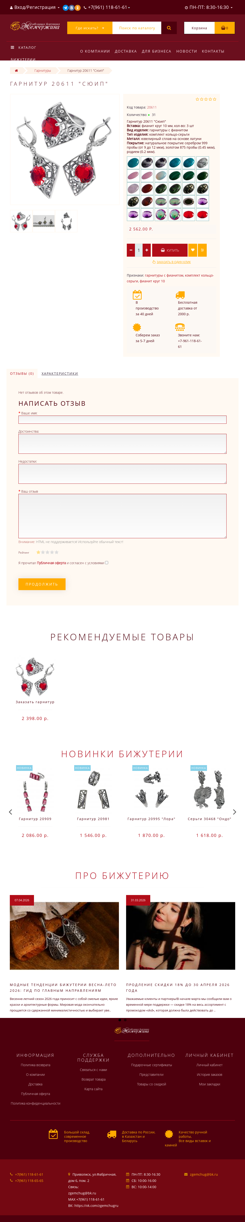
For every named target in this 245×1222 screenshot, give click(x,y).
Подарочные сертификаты (151, 1065)
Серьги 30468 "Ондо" (210, 819)
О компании (95, 51)
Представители (151, 1074)
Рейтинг (23, 553)
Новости (188, 51)
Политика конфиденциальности (35, 1103)
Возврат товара (94, 1079)
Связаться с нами (93, 1069)
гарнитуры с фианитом (164, 275)
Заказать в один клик (174, 262)
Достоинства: (28, 431)
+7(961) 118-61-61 (29, 1174)
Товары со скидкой (151, 1084)
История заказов (209, 1074)
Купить (170, 250)
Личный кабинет (209, 1065)
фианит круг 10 (152, 281)
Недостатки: (27, 461)
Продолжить (42, 584)
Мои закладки (209, 1084)
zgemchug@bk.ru (204, 1174)
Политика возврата (35, 1065)
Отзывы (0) (22, 373)
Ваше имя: (29, 413)
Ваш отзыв (29, 491)
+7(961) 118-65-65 (29, 1180)
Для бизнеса (158, 51)
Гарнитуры (42, 70)
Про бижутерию (122, 875)
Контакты (216, 51)
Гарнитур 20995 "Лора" (152, 819)
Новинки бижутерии (122, 753)
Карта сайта (93, 1089)
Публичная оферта (35, 1093)
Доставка (127, 51)
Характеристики (60, 373)
